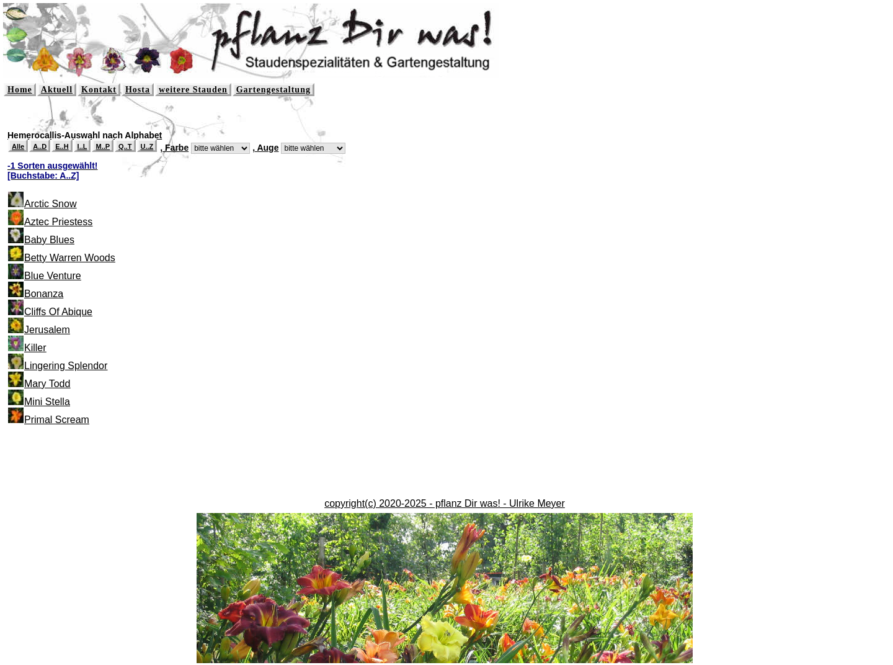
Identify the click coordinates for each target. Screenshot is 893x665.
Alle (18, 146)
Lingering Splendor (65, 365)
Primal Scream (56, 419)
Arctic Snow (50, 204)
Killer (35, 347)
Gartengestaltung (273, 89)
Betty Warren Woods (69, 257)
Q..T (124, 146)
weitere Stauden (193, 89)
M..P (103, 146)
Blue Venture (52, 275)
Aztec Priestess (58, 221)
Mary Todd (47, 383)
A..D (40, 146)
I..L (82, 146)
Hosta (137, 89)
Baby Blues (49, 239)
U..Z (147, 146)
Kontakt (99, 89)
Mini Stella (47, 401)
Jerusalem (47, 329)
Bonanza (43, 293)
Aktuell (57, 89)
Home (19, 89)
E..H (61, 146)
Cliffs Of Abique (58, 311)
